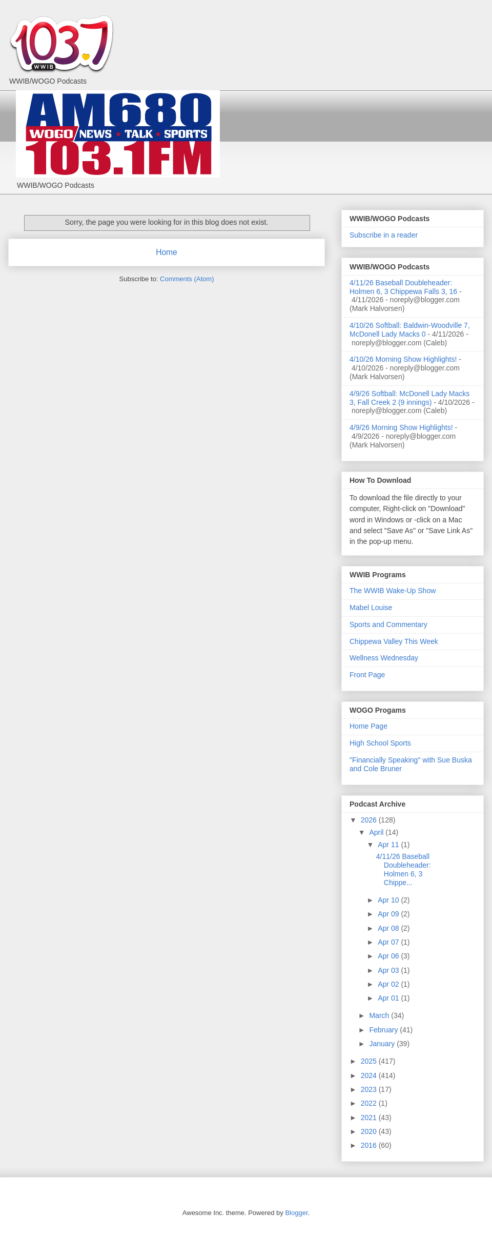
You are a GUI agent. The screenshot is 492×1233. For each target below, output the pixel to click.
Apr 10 (389, 900)
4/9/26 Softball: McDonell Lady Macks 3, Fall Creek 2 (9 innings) (409, 397)
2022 (370, 1103)
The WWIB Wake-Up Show (393, 590)
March (380, 1015)
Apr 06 (389, 956)
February (384, 1030)
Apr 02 (389, 984)
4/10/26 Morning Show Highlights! (403, 359)
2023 (370, 1089)
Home (166, 252)
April (377, 832)
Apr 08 (389, 928)
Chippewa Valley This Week (394, 641)
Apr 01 (389, 998)
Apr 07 (389, 942)
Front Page (367, 675)
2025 (370, 1061)
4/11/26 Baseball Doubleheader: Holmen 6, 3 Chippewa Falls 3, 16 (403, 287)
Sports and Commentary (388, 624)
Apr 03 (389, 970)
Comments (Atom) (187, 279)
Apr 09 (389, 914)
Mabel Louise (371, 607)
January (383, 1044)
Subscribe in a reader (384, 235)
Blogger (296, 1213)
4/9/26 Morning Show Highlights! (401, 427)
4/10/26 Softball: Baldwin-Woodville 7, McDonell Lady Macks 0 (410, 329)
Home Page (368, 726)
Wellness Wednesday (384, 658)
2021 (370, 1117)
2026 (370, 820)
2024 (370, 1075)
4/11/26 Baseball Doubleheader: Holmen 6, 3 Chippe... (403, 869)
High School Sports (380, 743)
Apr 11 (389, 844)
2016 (370, 1145)
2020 (370, 1131)
